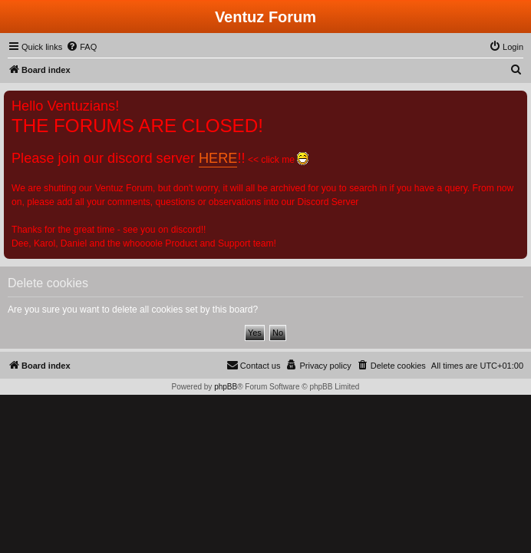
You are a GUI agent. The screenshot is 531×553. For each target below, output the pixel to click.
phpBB (225, 386)
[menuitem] (81, 47)
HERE (218, 158)
